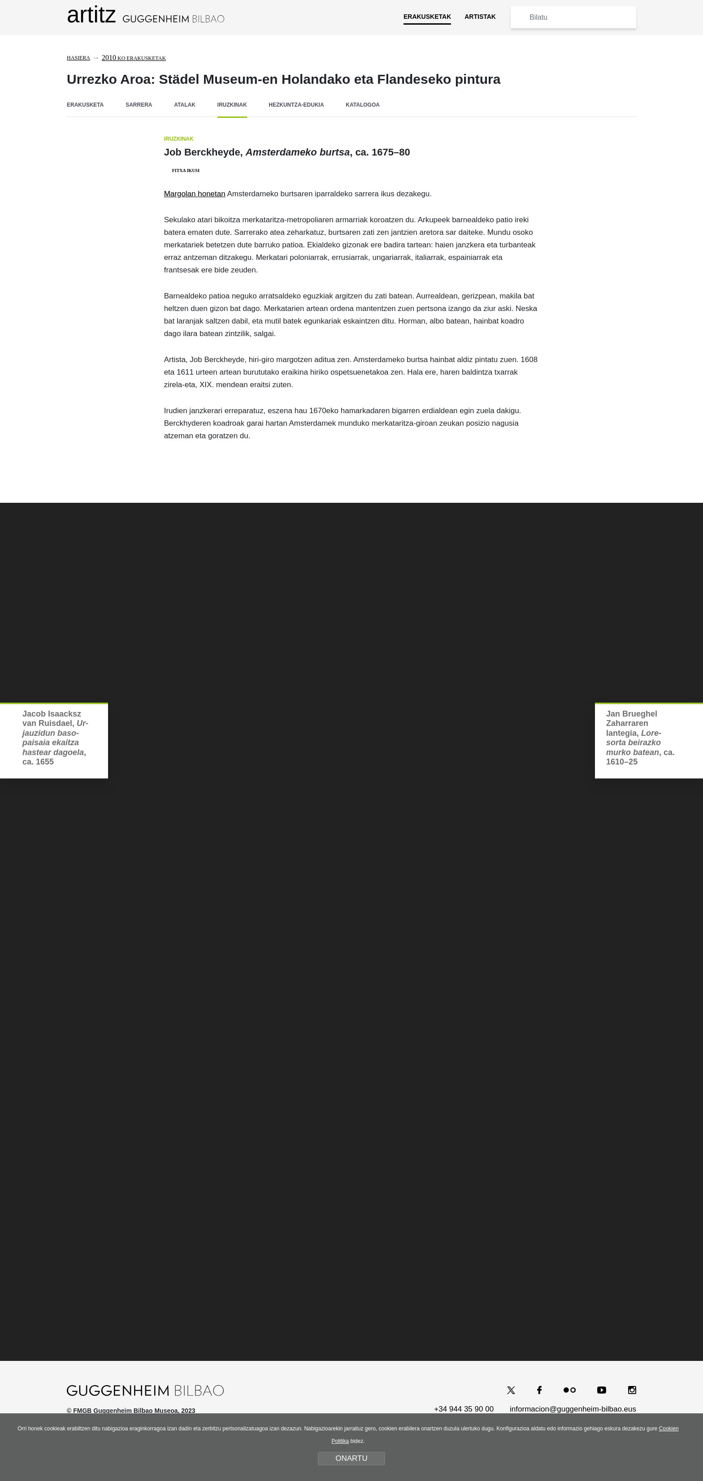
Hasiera (78, 58)
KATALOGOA (363, 105)
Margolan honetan (195, 193)
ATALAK (184, 105)
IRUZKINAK (232, 105)
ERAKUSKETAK (427, 16)
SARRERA (139, 105)
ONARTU (351, 1458)
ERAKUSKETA (85, 105)
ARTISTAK (480, 16)
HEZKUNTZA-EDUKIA (296, 105)
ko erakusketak (134, 58)
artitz (145, 14)
